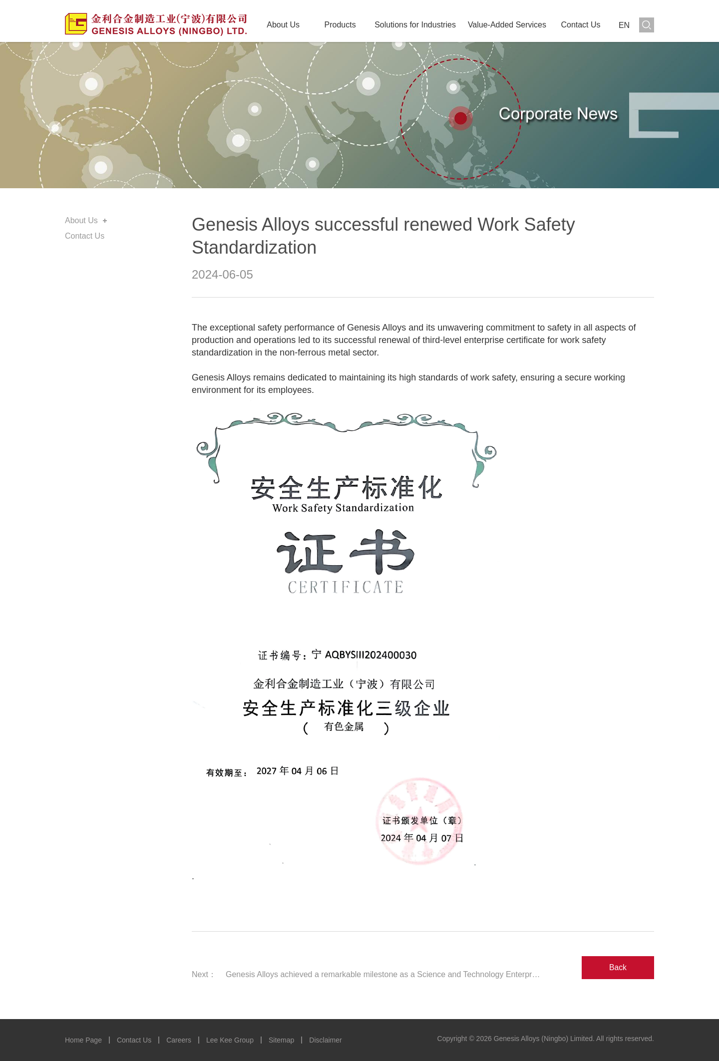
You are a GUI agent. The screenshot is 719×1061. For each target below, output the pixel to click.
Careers (178, 1040)
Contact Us (580, 24)
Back (618, 967)
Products (340, 24)
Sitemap (281, 1040)
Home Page (83, 1040)
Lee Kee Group (230, 1040)
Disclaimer (325, 1040)
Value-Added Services (507, 24)
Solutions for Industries (415, 24)
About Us (283, 24)
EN (624, 25)
